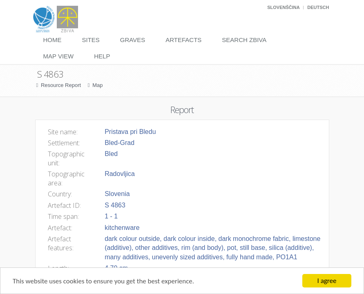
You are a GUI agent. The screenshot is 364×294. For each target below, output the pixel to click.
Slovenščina (283, 7)
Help (102, 56)
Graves (132, 39)
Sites (91, 39)
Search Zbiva (244, 39)
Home (52, 39)
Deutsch (318, 7)
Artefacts (183, 39)
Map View (58, 56)
